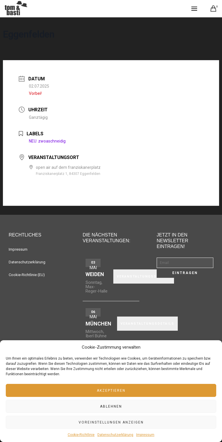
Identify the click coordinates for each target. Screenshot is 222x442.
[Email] (185, 263)
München (98, 324)
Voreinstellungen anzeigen (111, 422)
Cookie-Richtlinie (81, 435)
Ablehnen (111, 406)
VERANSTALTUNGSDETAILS (144, 276)
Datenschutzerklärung (115, 435)
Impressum (145, 435)
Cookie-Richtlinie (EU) (27, 275)
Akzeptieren (111, 391)
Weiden (95, 274)
